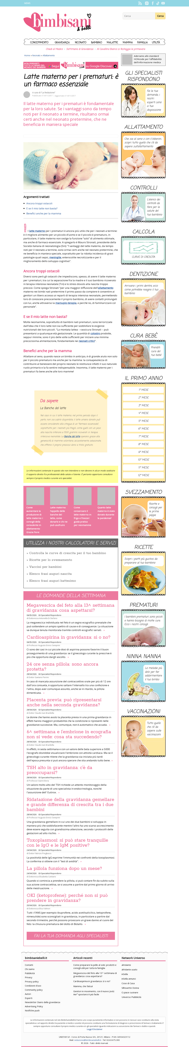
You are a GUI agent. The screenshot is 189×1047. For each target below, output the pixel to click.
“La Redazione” (48, 92)
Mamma (128, 43)
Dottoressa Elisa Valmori (39, 908)
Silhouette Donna (130, 987)
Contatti (29, 964)
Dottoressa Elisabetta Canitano (42, 876)
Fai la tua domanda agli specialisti (71, 936)
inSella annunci (129, 978)
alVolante (126, 964)
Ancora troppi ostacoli (39, 203)
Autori (28, 993)
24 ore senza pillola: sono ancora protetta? (62, 666)
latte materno (37, 231)
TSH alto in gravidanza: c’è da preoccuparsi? (59, 770)
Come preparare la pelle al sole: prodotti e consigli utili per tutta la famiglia (94, 966)
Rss (140, 3)
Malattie (112, 43)
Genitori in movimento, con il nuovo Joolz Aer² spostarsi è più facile (93, 993)
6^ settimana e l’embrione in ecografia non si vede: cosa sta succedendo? (69, 734)
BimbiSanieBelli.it (57, 22)
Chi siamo (30, 969)
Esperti (28, 998)
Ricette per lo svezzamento (50, 560)
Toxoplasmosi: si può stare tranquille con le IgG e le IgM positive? (67, 842)
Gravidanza (62, 43)
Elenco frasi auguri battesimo (52, 581)
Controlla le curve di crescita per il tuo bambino (67, 553)
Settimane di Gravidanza (79, 49)
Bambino (96, 43)
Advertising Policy (34, 1006)
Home (27, 55)
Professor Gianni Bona (39, 780)
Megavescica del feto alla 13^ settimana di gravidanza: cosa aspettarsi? (70, 607)
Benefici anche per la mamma (43, 213)
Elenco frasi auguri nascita (50, 574)
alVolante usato (129, 969)
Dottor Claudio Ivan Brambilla (41, 713)
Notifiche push (32, 1010)
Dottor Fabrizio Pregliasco (40, 853)
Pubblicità (30, 973)
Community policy (34, 989)
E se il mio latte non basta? (41, 208)
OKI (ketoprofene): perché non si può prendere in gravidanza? (67, 898)
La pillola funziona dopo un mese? (64, 869)
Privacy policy (32, 981)
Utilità (156, 43)
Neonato (80, 43)
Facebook (152, 3)
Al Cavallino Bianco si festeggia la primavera (121, 49)
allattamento (105, 288)
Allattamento (49, 55)
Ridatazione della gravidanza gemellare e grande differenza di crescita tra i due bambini (70, 805)
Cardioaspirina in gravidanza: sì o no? (68, 637)
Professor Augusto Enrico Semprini (44, 645)
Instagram (146, 3)
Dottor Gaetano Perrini (39, 677)
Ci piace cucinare (130, 992)
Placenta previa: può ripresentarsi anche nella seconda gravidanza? (64, 702)
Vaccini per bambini (45, 567)
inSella (125, 974)
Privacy (28, 977)
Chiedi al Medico (54, 49)
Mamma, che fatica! (83, 986)
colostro (95, 333)
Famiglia (142, 43)
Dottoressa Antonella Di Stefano (43, 618)
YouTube (163, 3)
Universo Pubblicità (131, 997)
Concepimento (39, 43)
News (27, 3)
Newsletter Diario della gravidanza (42, 1002)
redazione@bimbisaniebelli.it (87, 1040)
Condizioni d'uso (33, 985)
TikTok (157, 3)
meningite (55, 257)
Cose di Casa (128, 983)
